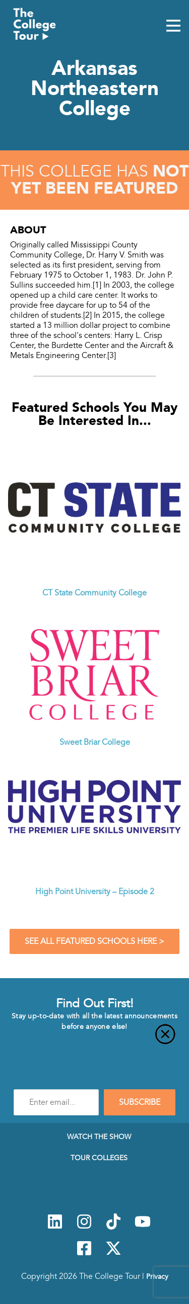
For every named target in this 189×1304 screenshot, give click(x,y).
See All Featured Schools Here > (94, 941)
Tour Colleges (99, 1157)
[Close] (94, 1040)
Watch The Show (99, 1136)
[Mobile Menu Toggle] (173, 26)
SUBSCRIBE (139, 1102)
